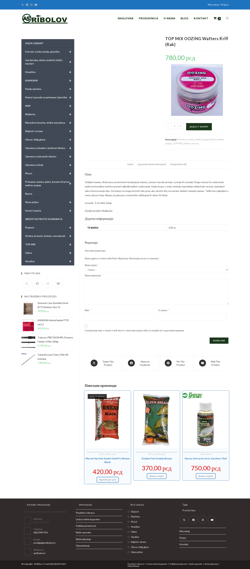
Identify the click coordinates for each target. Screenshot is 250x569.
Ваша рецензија (94, 275)
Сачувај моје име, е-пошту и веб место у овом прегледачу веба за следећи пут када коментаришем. (134, 330)
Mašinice (49, 114)
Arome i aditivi (189, 451)
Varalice (49, 261)
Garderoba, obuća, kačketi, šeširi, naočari (49, 62)
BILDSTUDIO (60, 563)
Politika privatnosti (86, 524)
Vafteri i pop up (191, 143)
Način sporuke (83, 531)
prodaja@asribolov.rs (44, 541)
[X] (23, 5)
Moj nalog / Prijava (218, 4)
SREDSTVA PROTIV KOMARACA (43, 219)
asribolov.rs (39, 552)
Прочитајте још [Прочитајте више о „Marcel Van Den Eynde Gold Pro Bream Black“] (107, 478)
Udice (49, 253)
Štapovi (49, 227)
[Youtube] (35, 5)
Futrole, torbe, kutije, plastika (49, 52)
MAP (49, 106)
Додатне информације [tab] (152, 164)
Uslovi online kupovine (88, 518)
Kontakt (183, 543)
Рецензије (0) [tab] (178, 164)
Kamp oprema (49, 89)
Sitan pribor (49, 202)
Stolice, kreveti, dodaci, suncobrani (49, 236)
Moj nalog (184, 530)
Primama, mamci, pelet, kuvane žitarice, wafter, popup (113, 452)
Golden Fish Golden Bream (156, 457)
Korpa (182, 536)
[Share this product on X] (103, 363)
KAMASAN (49, 80)
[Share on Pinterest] (176, 363)
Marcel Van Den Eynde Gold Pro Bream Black (107, 459)
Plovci (49, 173)
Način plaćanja (83, 538)
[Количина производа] (174, 126)
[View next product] (226, 38)
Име (88, 310)
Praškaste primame (95, 451)
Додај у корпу (199, 126)
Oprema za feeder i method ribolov (49, 148)
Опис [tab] (130, 164)
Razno (28, 193)
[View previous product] (220, 38)
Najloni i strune (49, 131)
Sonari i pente (49, 211)
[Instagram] (31, 5)
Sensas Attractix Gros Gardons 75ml (206, 457)
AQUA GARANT (34, 43)
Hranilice (49, 72)
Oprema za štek (49, 165)
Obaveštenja (83, 544)
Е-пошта (163, 310)
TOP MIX (177, 143)
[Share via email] (211, 363)
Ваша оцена (92, 265)
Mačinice (135, 515)
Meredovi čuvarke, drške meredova (49, 123)
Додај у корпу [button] (156, 475)
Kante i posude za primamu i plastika (49, 97)
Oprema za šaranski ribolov (49, 156)
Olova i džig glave (49, 139)
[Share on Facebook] (140, 363)
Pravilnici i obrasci (85, 511)
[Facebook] (27, 5)
